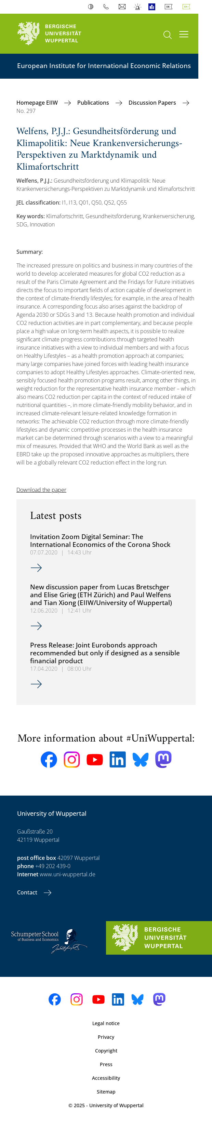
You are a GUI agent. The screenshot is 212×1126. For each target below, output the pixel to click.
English (187, 7)
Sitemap (106, 1091)
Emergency (138, 7)
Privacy (106, 1037)
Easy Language (153, 7)
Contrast (92, 7)
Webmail (123, 7)
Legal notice (106, 1023)
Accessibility (106, 1078)
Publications (93, 102)
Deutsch (169, 7)
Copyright (106, 1050)
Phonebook (107, 7)
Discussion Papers (153, 102)
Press (106, 1064)
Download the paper (41, 490)
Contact (28, 892)
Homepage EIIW (37, 102)
